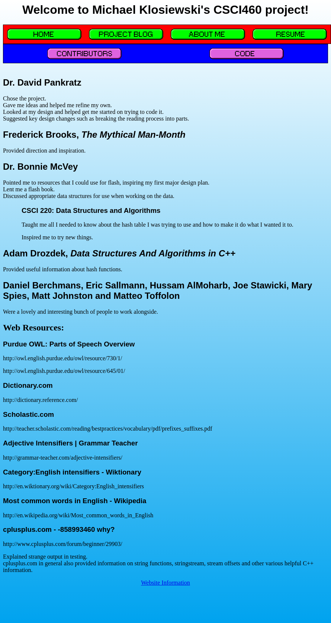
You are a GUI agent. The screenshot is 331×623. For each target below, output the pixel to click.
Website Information (165, 582)
